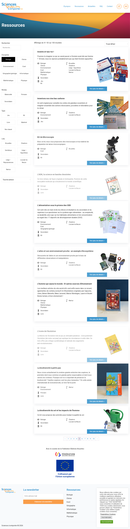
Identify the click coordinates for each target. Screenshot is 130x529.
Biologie (8, 59)
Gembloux (8, 150)
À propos (67, 6)
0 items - (119, 6)
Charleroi (24, 143)
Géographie (71, 506)
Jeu (8, 115)
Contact (110, 6)
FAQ (101, 6)
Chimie (24, 59)
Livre (8, 122)
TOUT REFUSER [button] (106, 517)
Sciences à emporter (12, 6)
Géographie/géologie (9, 73)
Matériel (24, 122)
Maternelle (8, 94)
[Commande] (116, 44)
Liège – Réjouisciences (8, 161)
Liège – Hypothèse (24, 151)
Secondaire (8, 101)
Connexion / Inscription (126, 6)
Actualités (91, 6)
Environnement (8, 66)
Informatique (24, 73)
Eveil (24, 66)
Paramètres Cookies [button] (108, 514)
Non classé (8, 129)
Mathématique (8, 80)
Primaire (24, 94)
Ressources (79, 6)
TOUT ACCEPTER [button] (107, 522)
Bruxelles (8, 143)
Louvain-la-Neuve (24, 161)
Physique (24, 80)
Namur (8, 169)
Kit (24, 115)
